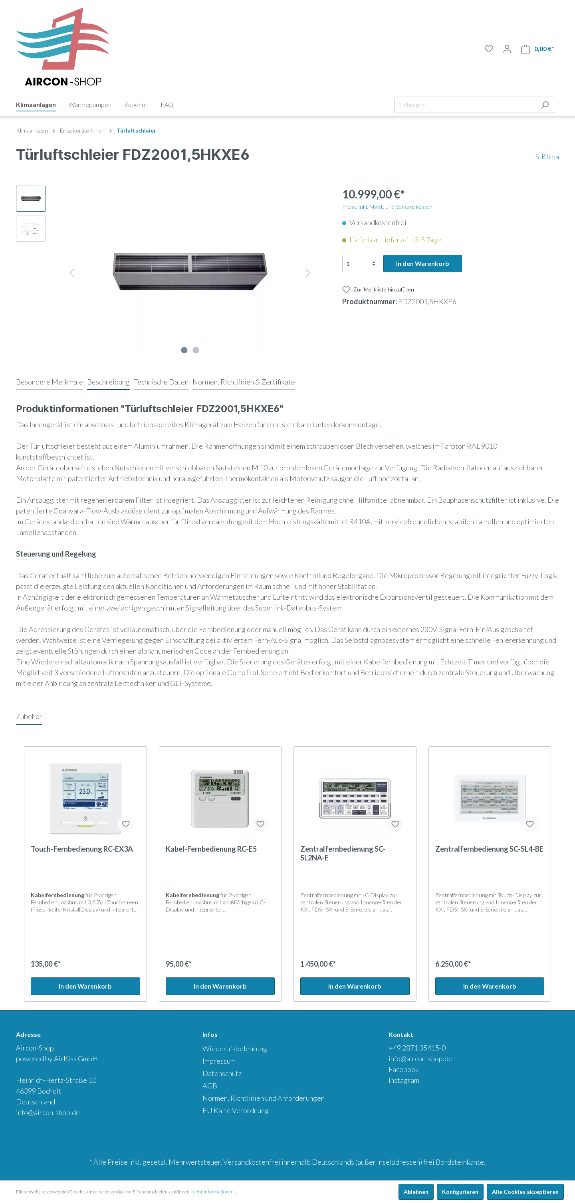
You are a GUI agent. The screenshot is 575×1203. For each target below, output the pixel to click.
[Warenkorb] (537, 49)
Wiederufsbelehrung (234, 1048)
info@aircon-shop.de (48, 1112)
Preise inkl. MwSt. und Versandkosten (387, 206)
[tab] (49, 381)
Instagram (404, 1080)
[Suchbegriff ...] (465, 105)
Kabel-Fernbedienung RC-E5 (211, 848)
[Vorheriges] (72, 272)
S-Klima (547, 156)
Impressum (219, 1060)
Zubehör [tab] (29, 716)
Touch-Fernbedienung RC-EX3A (82, 848)
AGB (209, 1085)
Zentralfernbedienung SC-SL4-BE (489, 848)
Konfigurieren (460, 1191)
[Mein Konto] (507, 48)
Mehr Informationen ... (214, 1192)
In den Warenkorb (422, 263)
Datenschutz (222, 1073)
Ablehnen (416, 1191)
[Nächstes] (308, 272)
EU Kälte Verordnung (235, 1110)
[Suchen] (544, 105)
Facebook (403, 1069)
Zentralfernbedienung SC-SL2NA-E (343, 853)
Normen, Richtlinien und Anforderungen (263, 1098)
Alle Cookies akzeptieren (525, 1191)
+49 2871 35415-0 (417, 1047)
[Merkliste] (489, 48)
